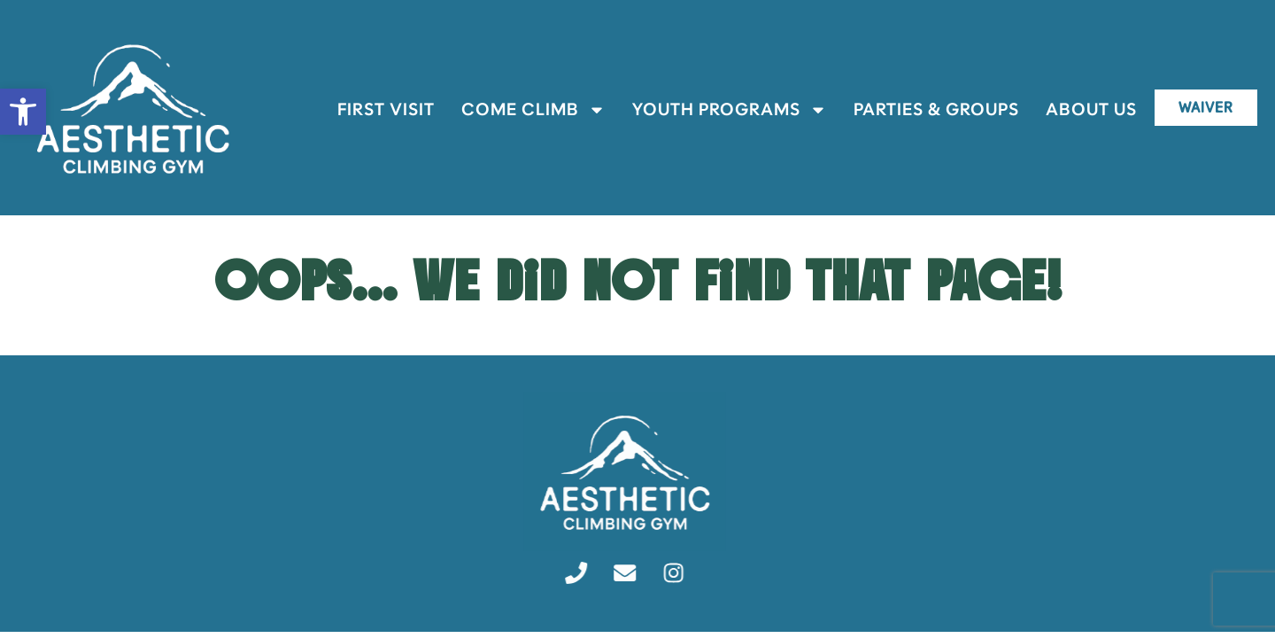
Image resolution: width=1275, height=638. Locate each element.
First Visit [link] (377, 110)
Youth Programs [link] (720, 110)
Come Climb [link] (524, 110)
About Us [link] (1082, 110)
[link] (23, 112)
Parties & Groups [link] (927, 110)
